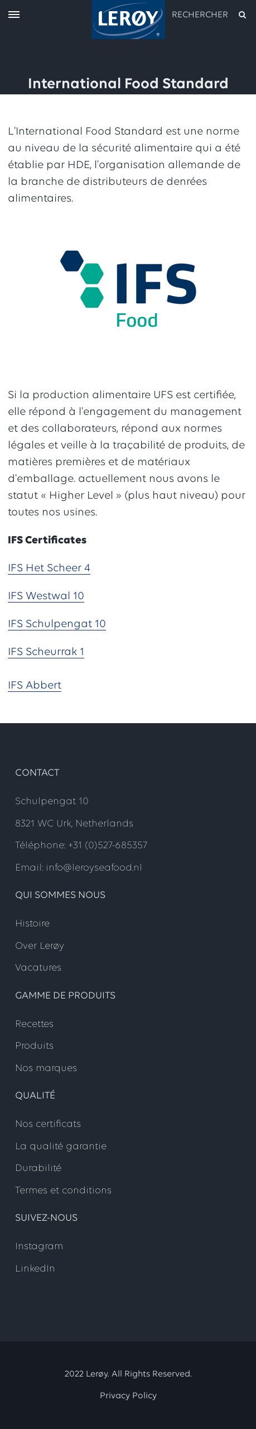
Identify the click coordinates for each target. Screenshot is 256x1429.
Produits (34, 1046)
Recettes (34, 1024)
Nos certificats (48, 1124)
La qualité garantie (61, 1146)
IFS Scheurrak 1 (46, 652)
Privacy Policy (128, 1396)
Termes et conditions (63, 1191)
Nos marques (46, 1068)
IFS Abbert (34, 685)
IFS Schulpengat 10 (57, 624)
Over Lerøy (39, 946)
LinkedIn (35, 1269)
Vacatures (38, 968)
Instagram (39, 1246)
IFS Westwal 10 (46, 596)
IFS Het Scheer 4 (49, 568)
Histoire (32, 924)
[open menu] (14, 15)
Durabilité (38, 1168)
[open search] (210, 15)
